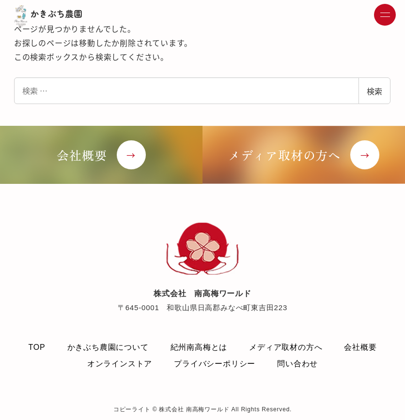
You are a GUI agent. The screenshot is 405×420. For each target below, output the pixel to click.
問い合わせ (297, 364)
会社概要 (360, 347)
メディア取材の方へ (285, 347)
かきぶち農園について (108, 347)
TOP (36, 347)
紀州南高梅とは (199, 347)
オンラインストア (119, 364)
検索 (374, 91)
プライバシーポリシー (214, 364)
